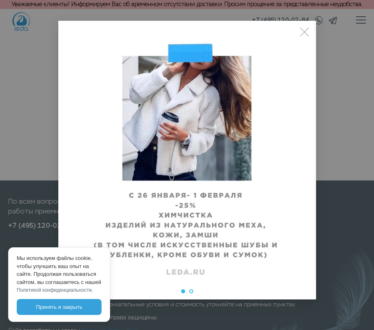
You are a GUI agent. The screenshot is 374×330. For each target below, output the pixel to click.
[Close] (304, 32)
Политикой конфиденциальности (54, 290)
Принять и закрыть (59, 307)
